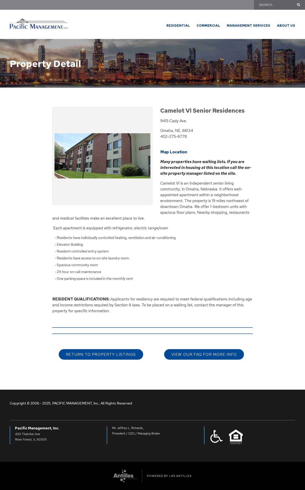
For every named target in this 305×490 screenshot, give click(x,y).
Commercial (208, 26)
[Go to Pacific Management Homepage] (39, 22)
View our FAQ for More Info (204, 354)
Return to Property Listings (101, 354)
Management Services (248, 26)
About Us (286, 26)
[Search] (277, 5)
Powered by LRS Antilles (169, 476)
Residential (178, 26)
